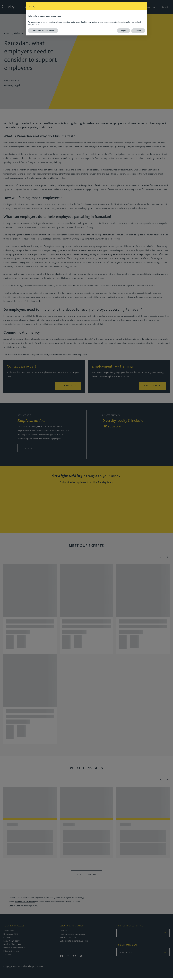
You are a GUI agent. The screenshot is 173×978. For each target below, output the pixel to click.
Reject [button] (123, 31)
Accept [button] (138, 31)
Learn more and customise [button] (43, 31)
